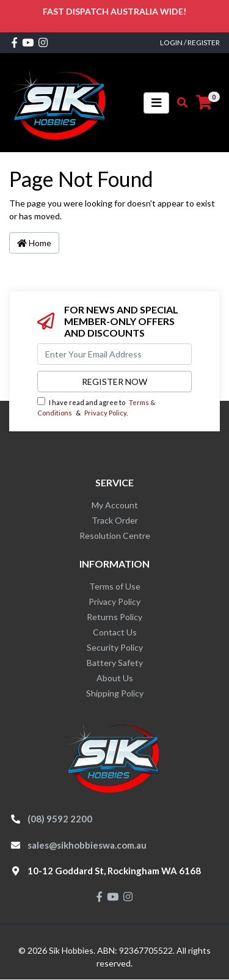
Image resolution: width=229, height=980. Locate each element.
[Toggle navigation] (156, 103)
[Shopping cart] (204, 102)
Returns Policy (114, 617)
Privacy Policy (105, 413)
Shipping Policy (115, 693)
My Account (115, 505)
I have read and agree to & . (96, 407)
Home (34, 243)
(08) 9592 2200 (59, 818)
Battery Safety (115, 662)
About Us (114, 678)
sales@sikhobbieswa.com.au (87, 844)
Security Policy (115, 647)
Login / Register (190, 42)
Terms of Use (114, 586)
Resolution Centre (114, 535)
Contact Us (115, 632)
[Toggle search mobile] (178, 102)
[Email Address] (114, 354)
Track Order (115, 520)
